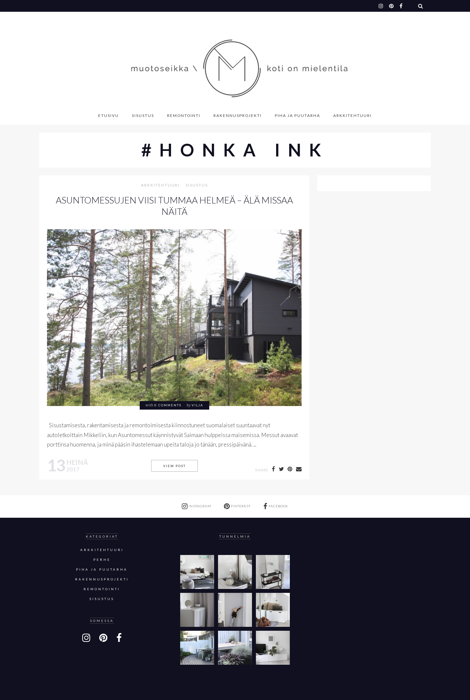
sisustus (197, 185)
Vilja (197, 405)
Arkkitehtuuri (352, 115)
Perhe (102, 560)
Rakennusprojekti (237, 115)
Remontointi (183, 115)
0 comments (167, 405)
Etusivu (108, 115)
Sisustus (143, 115)
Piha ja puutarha (297, 115)
